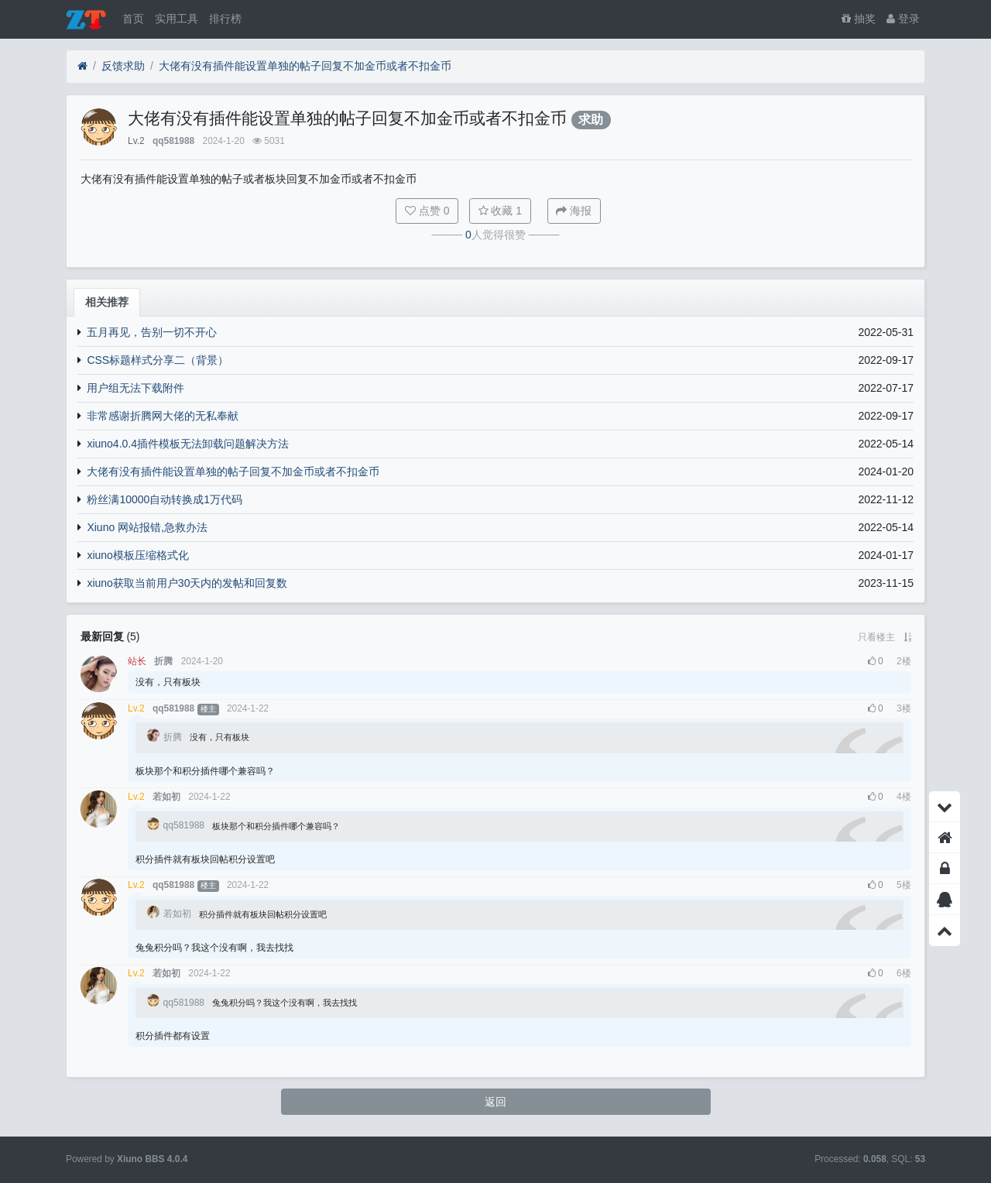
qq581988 (173, 140)
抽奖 (859, 18)
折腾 (163, 661)
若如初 (166, 796)
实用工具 (176, 18)
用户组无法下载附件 (135, 388)
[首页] (82, 66)
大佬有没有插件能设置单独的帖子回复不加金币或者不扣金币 (305, 66)
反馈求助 (123, 66)
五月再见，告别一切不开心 (152, 332)
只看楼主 (876, 637)
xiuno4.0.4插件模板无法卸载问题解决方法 (188, 443)
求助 (590, 119)
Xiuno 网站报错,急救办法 (147, 527)
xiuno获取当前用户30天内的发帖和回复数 (187, 583)
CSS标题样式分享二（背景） (157, 360)
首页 (133, 18)
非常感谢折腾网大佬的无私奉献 (162, 416)
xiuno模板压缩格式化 (137, 555)
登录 (903, 18)
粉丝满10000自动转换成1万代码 (164, 499)
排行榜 (225, 18)
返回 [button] (495, 1102)
